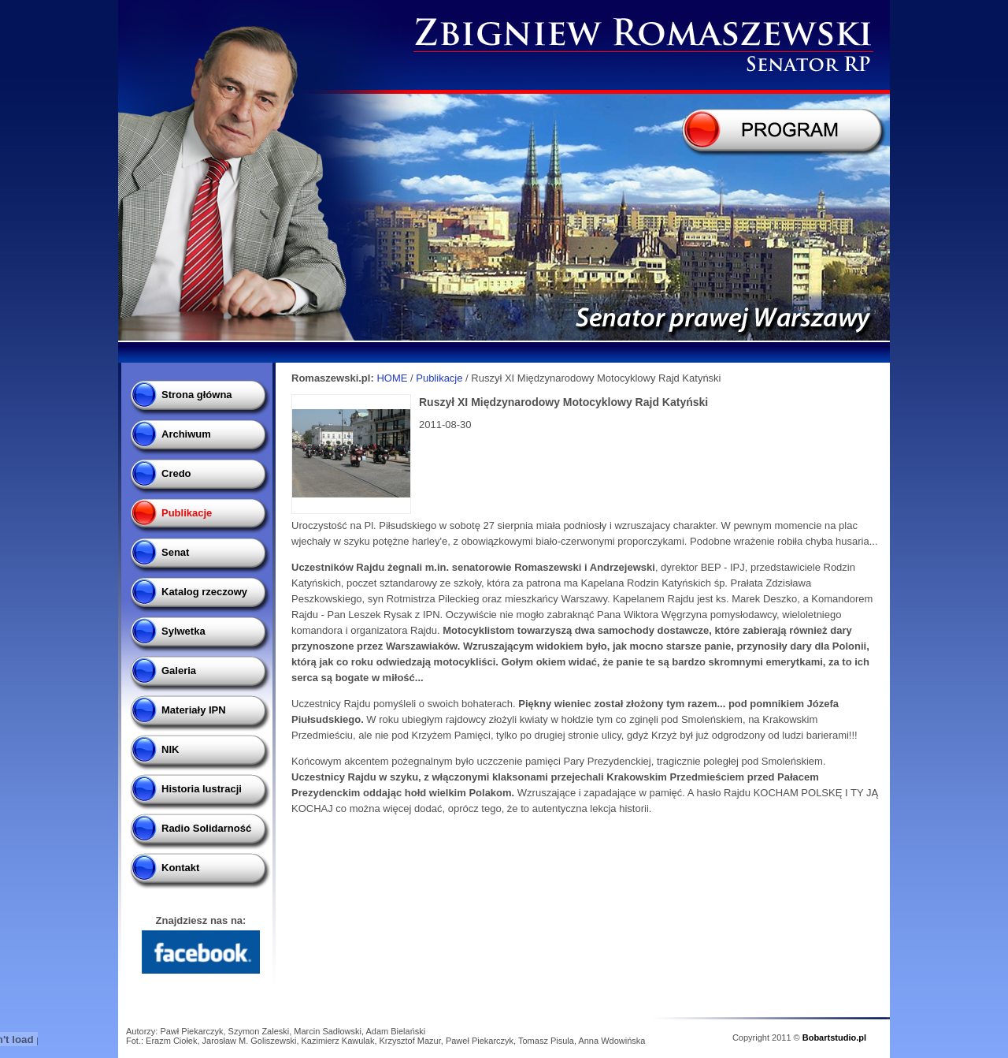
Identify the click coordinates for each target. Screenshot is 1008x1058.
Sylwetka (183, 631)
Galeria (178, 670)
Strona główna (196, 394)
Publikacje (186, 513)
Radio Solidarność (206, 828)
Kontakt (180, 868)
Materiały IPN (193, 710)
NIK (170, 749)
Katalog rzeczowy (204, 592)
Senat (175, 552)
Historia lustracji (201, 789)
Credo (176, 473)
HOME (391, 378)
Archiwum (186, 434)
